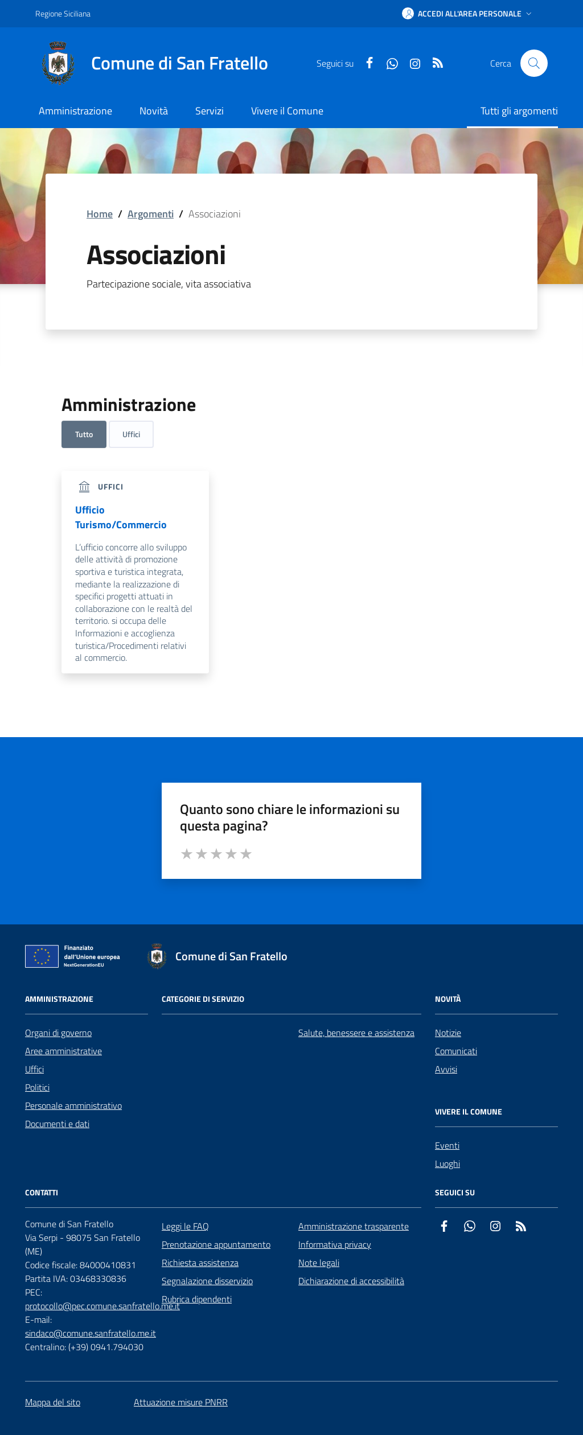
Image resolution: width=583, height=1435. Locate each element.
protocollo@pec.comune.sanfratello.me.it (102, 1306)
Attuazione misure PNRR (181, 1402)
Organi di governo (58, 1032)
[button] (468, 14)
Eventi (447, 1145)
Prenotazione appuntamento (216, 1244)
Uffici (131, 434)
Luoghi (447, 1163)
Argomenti (151, 213)
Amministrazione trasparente (353, 1226)
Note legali (318, 1262)
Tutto (84, 434)
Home (100, 213)
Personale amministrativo (73, 1105)
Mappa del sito (52, 1402)
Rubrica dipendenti (197, 1299)
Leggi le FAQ (185, 1226)
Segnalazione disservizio (207, 1281)
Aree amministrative (63, 1051)
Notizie (448, 1032)
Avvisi (446, 1069)
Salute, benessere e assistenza (356, 1032)
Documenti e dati (57, 1123)
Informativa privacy (334, 1244)
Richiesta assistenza (200, 1262)
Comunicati (456, 1051)
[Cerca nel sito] (534, 63)
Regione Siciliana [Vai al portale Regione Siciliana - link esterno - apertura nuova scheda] (63, 13)
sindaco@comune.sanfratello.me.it (90, 1333)
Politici (37, 1087)
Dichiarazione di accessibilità (351, 1281)
